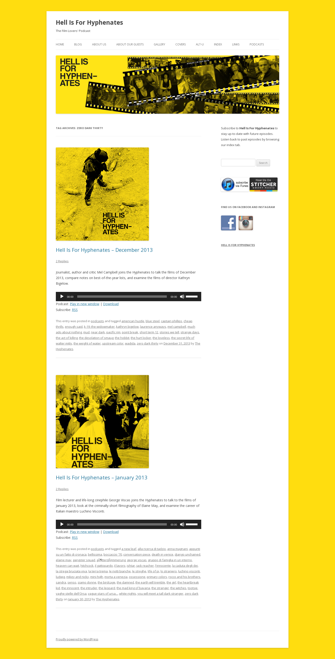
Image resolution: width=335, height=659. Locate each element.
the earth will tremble (150, 582)
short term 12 (149, 332)
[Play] (62, 296)
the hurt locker (141, 338)
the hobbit (122, 338)
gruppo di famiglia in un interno (170, 560)
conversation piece (136, 554)
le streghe (139, 571)
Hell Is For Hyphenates (89, 22)
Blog (78, 44)
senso (71, 582)
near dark (98, 332)
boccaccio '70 (113, 554)
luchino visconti (189, 571)
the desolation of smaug (96, 338)
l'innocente (163, 565)
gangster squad (84, 560)
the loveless (161, 338)
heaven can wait (67, 565)
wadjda (130, 343)
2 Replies (62, 261)
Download (111, 304)
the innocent (70, 588)
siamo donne (87, 582)
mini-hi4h (96, 577)
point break (130, 332)
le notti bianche (120, 571)
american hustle (132, 321)
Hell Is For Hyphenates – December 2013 (104, 249)
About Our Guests (130, 44)
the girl (171, 582)
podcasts (97, 321)
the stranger (160, 588)
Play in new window (84, 304)
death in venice (162, 554)
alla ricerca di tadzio (152, 549)
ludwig (60, 577)
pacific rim (113, 332)
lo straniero (169, 571)
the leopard (107, 588)
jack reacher (145, 565)
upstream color (113, 343)
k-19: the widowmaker (99, 326)
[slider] (122, 296)
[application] (128, 296)
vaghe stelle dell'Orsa (71, 593)
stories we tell (169, 332)
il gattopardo (104, 565)
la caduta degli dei (185, 565)
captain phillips (171, 321)
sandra (61, 582)
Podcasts (257, 44)
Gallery (159, 44)
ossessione (137, 577)
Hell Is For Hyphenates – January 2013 (101, 477)
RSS (75, 309)
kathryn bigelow (127, 326)
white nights (127, 593)
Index (218, 44)
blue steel (153, 321)
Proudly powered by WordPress (77, 639)
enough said (74, 326)
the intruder (88, 588)
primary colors (157, 577)
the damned (125, 582)
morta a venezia (115, 577)
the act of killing (67, 338)
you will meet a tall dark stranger (160, 593)
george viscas (137, 560)
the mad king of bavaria (133, 588)
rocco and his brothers (184, 577)
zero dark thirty (147, 343)
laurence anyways (153, 326)
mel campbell (177, 326)
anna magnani (177, 549)
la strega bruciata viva (71, 571)
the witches (178, 588)
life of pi (153, 571)
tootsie (193, 588)
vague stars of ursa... (103, 593)
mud (86, 332)
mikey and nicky (77, 577)
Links (235, 44)
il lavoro (119, 565)
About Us (99, 44)
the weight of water (87, 343)
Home (60, 44)
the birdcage (106, 582)
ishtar (131, 565)
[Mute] (182, 296)
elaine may (63, 560)
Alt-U (200, 44)
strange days (190, 332)
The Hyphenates (107, 599)
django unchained (187, 554)
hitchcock (87, 565)
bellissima (95, 554)
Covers (180, 44)
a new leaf (128, 549)
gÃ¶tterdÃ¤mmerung (111, 560)
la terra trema (98, 571)
